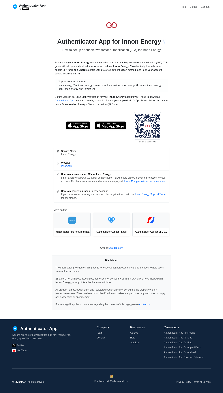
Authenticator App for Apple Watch (182, 347)
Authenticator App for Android (180, 352)
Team (100, 332)
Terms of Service (201, 382)
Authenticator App (64, 100)
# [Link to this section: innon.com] (164, 41)
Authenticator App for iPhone (179, 332)
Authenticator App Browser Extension (184, 357)
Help (183, 7)
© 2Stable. (18, 382)
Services (135, 342)
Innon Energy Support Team (150, 194)
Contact (205, 7)
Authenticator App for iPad (178, 342)
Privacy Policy (183, 382)
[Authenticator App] (35, 328)
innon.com (66, 166)
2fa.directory (116, 248)
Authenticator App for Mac (178, 337)
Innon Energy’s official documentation (144, 181)
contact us (144, 304)
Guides (193, 7)
